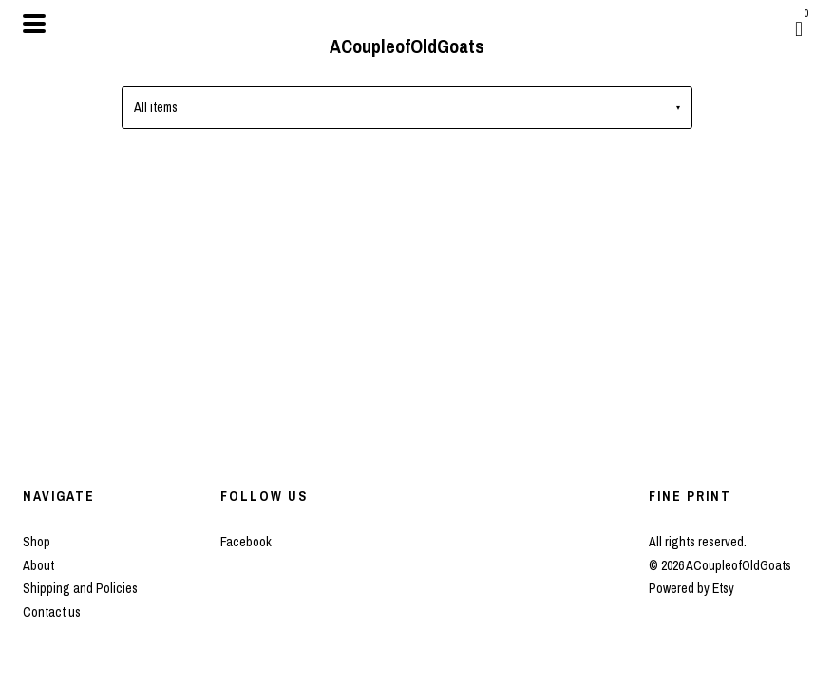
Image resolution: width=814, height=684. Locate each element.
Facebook (246, 541)
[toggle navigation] (34, 23)
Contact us (52, 611)
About (38, 565)
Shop (36, 541)
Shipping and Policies (80, 588)
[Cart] (799, 28)
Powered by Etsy (691, 588)
